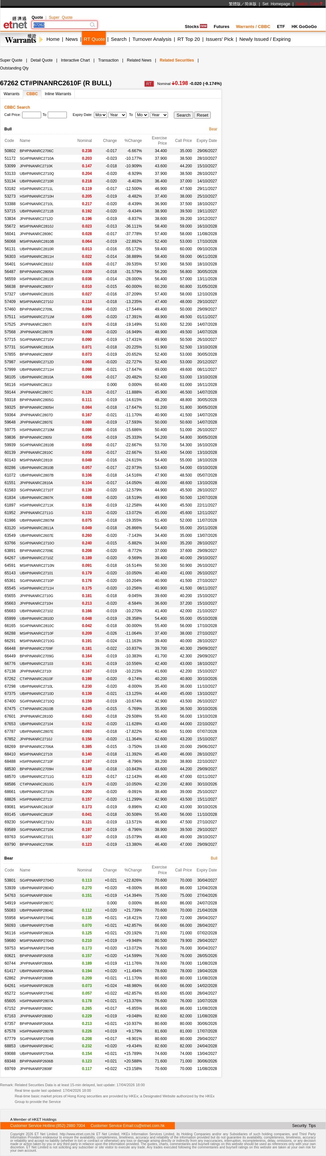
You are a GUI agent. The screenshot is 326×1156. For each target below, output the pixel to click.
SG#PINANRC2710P (37, 581)
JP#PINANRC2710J (36, 739)
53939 (10, 888)
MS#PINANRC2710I (36, 754)
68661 (10, 791)
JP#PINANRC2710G (36, 596)
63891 (10, 550)
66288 (10, 633)
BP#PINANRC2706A (36, 747)
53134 (10, 181)
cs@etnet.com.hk (149, 1125)
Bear (213, 129)
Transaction (108, 60)
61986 (10, 520)
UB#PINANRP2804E (36, 910)
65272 (10, 993)
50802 (10, 151)
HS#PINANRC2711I (36, 799)
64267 (10, 558)
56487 (10, 271)
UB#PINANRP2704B (36, 925)
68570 (10, 776)
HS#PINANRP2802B (36, 986)
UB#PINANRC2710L (36, 686)
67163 (10, 1016)
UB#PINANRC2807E (37, 731)
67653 (10, 724)
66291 (10, 641)
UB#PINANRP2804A (36, 971)
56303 (10, 256)
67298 (10, 686)
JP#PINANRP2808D (36, 1016)
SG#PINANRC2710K (37, 830)
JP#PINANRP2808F (36, 1069)
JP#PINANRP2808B (36, 978)
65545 (10, 588)
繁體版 (235, 4)
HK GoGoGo (304, 26)
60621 (10, 955)
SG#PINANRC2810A (37, 347)
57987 (10, 362)
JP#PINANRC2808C (36, 234)
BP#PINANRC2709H (37, 769)
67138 (10, 671)
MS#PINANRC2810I (36, 460)
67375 (10, 693)
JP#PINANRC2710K (36, 166)
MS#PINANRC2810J (36, 226)
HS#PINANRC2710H (37, 196)
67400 (10, 701)
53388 (10, 204)
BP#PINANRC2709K (36, 844)
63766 (10, 543)
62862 (10, 978)
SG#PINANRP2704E (37, 993)
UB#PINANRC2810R (37, 249)
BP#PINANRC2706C (37, 151)
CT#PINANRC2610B (36, 709)
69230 (10, 822)
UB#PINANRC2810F (36, 814)
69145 (10, 814)
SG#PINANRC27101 (36, 837)
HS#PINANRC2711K (37, 505)
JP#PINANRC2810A (36, 483)
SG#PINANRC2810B (37, 445)
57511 (10, 317)
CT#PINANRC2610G (37, 784)
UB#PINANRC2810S (37, 294)
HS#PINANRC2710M (37, 430)
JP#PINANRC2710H (36, 603)
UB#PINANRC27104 (36, 724)
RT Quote (94, 39)
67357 (10, 1023)
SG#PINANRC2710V (37, 340)
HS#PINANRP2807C (37, 903)
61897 (10, 505)
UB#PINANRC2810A (37, 377)
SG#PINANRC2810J (36, 264)
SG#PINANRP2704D (37, 880)
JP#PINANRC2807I (35, 324)
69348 (10, 1061)
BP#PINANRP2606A (36, 1024)
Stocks (196, 26)
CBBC (32, 94)
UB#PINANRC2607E (37, 535)
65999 (10, 618)
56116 (10, 933)
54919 (10, 903)
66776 (10, 663)
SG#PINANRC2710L (36, 204)
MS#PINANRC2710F (37, 633)
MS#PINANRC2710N (37, 565)
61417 (10, 971)
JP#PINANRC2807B (36, 332)
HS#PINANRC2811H (37, 257)
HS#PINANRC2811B (37, 279)
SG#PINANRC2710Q (37, 701)
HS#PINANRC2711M (37, 317)
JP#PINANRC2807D (36, 415)
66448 (10, 648)
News (72, 39)
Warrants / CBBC (253, 26)
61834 (10, 497)
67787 (10, 731)
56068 (10, 241)
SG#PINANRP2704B (37, 1039)
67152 (10, 1008)
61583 (10, 490)
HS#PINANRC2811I (36, 385)
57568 (10, 332)
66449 (10, 656)
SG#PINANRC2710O (37, 543)
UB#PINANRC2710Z (36, 558)
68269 (10, 746)
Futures (222, 26)
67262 (10, 678)
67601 (10, 716)
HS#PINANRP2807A (36, 1001)
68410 (10, 754)
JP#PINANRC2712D (36, 219)
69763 (10, 837)
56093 (10, 925)
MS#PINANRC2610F (37, 807)
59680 (10, 940)
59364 (10, 415)
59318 (10, 400)
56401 (10, 264)
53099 (10, 166)
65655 (10, 595)
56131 (10, 249)
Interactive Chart (75, 60)
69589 (10, 829)
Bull (214, 858)
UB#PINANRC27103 (36, 664)
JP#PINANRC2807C (36, 392)
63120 (10, 528)
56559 (10, 279)
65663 (10, 603)
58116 (10, 384)
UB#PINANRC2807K (37, 498)
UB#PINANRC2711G (37, 777)
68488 (10, 761)
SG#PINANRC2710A (37, 158)
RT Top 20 (188, 39)
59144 (10, 392)
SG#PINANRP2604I (36, 895)
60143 (10, 460)
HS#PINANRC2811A (37, 528)
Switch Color (309, 4)
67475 (10, 708)
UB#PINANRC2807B (37, 475)
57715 (10, 339)
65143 (10, 573)
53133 (10, 173)
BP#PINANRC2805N (37, 272)
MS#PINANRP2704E (37, 918)
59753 (10, 948)
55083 (10, 910)
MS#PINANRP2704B (37, 948)
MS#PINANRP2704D (37, 941)
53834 (10, 218)
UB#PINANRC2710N (37, 792)
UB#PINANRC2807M (37, 520)
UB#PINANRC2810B (37, 468)
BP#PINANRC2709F (36, 648)
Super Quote (60, 17)
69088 (10, 1053)
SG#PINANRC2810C (37, 626)
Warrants (11, 94)
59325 (10, 407)
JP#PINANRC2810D (36, 716)
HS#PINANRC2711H (37, 588)
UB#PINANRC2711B (37, 211)
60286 (10, 467)
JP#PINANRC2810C (36, 452)
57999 (10, 369)
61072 (10, 475)
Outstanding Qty (14, 68)
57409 (10, 301)
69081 (10, 807)
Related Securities (177, 60)
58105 (10, 377)
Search (119, 39)
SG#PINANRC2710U (37, 822)
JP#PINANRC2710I (35, 671)
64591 (10, 565)
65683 (10, 611)
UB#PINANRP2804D (37, 888)
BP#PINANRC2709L (36, 309)
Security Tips (304, 1125)
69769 (10, 1068)
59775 (10, 429)
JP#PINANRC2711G (36, 513)
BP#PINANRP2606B (36, 1061)
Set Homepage (276, 4)
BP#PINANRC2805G (37, 400)
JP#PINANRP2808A (36, 963)
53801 (10, 880)
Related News (139, 60)
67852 (10, 739)
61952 (10, 512)
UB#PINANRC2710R (37, 181)
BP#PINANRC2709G (37, 656)
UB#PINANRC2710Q (37, 174)
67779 (10, 1038)
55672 (10, 226)
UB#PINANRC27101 (36, 573)
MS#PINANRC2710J (36, 302)
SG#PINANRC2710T (37, 490)
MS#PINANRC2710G (37, 641)
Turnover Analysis (152, 39)
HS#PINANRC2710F (36, 761)
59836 (10, 437)
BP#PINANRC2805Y (36, 287)
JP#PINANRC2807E (36, 422)
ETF (281, 26)
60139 (10, 452)
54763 (10, 895)
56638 (10, 286)
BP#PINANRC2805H (37, 407)
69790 (10, 844)
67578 (10, 1031)
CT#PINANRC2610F (36, 679)
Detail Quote (42, 60)
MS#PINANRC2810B (37, 241)
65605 (10, 1001)
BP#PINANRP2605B (36, 956)
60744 (10, 963)
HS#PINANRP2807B (36, 1031)
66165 (10, 625)
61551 (10, 483)
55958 (10, 918)
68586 (10, 784)
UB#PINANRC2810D (37, 618)
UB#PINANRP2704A (36, 1054)
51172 (10, 158)
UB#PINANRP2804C (37, 1046)
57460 (10, 309)
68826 (10, 799)
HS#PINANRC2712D (37, 362)
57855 (10, 354)
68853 (10, 1046)
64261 (10, 985)
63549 (10, 535)
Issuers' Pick (219, 39)
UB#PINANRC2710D (37, 694)
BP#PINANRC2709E (36, 551)
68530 (10, 769)
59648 (10, 422)
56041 (10, 234)
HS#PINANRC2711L (36, 189)
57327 (10, 294)
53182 (10, 188)
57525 (10, 324)
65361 (10, 580)
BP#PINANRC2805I (36, 437)
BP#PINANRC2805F (36, 354)
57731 (10, 347)
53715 (10, 211)
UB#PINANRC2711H (37, 370)
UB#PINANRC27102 (36, 611)
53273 (10, 196)
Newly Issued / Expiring (265, 39)
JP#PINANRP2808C (36, 1008)
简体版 (251, 4)
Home (53, 39)
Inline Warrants (58, 94)
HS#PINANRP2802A (36, 933)
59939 (10, 445)
